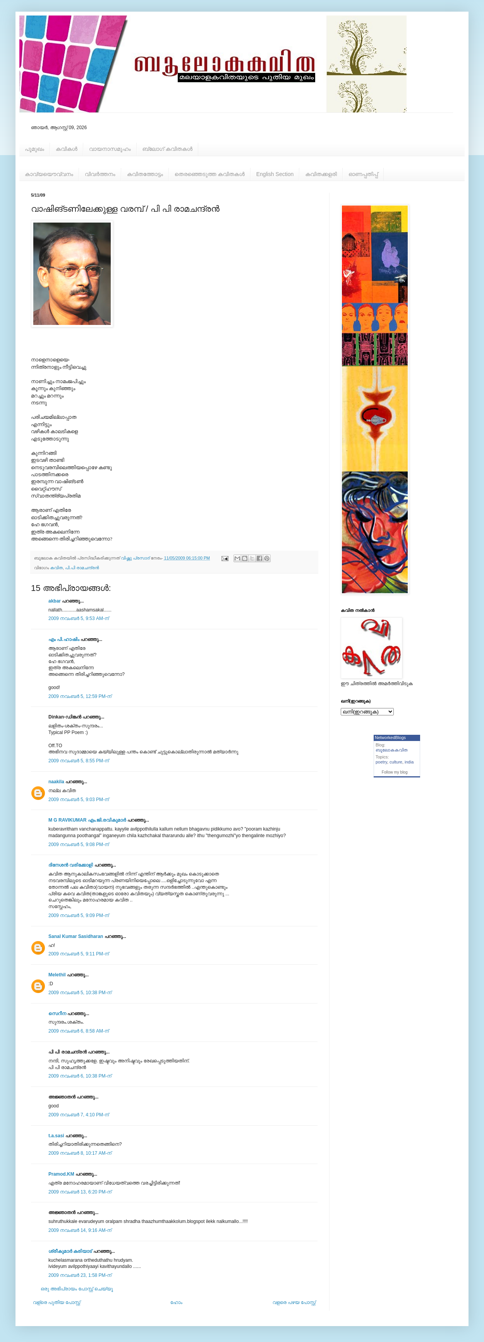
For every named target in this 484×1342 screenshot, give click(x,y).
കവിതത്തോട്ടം (145, 174)
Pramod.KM (61, 1174)
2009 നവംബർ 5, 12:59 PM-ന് (80, 696)
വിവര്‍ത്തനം (100, 174)
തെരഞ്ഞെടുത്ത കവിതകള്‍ (210, 174)
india (409, 762)
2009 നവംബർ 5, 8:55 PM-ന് (78, 760)
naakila (56, 781)
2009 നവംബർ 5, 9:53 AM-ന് (78, 618)
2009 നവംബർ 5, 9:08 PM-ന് (78, 844)
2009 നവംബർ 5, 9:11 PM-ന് (78, 954)
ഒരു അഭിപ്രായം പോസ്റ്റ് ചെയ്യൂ (77, 1289)
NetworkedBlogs (390, 737)
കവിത (56, 567)
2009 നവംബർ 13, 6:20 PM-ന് (80, 1192)
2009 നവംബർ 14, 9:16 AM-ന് (80, 1230)
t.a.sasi (56, 1135)
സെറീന (57, 1013)
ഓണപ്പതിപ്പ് (363, 174)
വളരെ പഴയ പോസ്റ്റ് (294, 1302)
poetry (381, 762)
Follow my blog (395, 772)
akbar (54, 601)
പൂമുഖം (34, 149)
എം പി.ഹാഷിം (63, 639)
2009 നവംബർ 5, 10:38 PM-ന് (80, 992)
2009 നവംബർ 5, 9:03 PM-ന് (78, 799)
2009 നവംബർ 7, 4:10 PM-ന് (78, 1114)
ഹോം (176, 1302)
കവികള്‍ (66, 149)
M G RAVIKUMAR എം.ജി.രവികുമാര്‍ (87, 820)
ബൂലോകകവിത (392, 750)
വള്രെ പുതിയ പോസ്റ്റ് (56, 1302)
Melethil (57, 975)
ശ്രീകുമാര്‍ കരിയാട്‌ (70, 1251)
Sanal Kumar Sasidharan (75, 936)
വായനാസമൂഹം (110, 149)
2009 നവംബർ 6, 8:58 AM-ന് (78, 1031)
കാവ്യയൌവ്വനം (49, 174)
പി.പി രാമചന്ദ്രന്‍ (82, 567)
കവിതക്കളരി (321, 174)
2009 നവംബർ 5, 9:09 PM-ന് (78, 915)
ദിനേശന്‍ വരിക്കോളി (70, 865)
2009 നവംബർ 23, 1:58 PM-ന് (80, 1275)
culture (396, 762)
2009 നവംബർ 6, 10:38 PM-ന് (80, 1076)
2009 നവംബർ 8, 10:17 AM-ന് (80, 1153)
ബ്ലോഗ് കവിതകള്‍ (167, 149)
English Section (275, 174)
